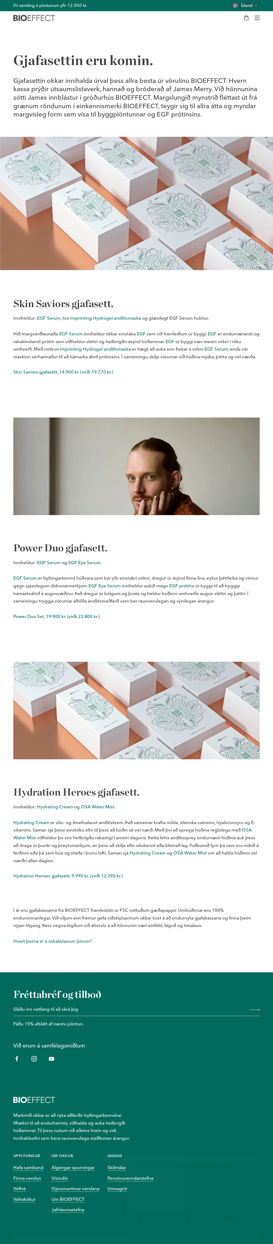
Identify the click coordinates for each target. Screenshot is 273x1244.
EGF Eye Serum (84, 562)
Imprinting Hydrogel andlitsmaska (105, 318)
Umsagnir (117, 1188)
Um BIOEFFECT (68, 1199)
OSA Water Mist (97, 806)
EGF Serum (49, 318)
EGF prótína (181, 585)
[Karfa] (246, 18)
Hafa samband (28, 1167)
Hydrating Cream (55, 806)
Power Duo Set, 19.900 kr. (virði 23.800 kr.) (56, 616)
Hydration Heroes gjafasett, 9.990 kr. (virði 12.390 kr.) (68, 875)
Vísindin (59, 1178)
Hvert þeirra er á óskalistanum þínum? (52, 941)
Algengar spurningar (73, 1167)
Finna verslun (27, 1178)
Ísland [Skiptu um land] (246, 5)
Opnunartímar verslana (75, 1188)
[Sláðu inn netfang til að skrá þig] (129, 1009)
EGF (141, 333)
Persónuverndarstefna (130, 1178)
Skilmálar (116, 1167)
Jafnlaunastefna (67, 1209)
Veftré (19, 1188)
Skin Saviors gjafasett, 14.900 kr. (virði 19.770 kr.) (63, 372)
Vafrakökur (24, 1199)
